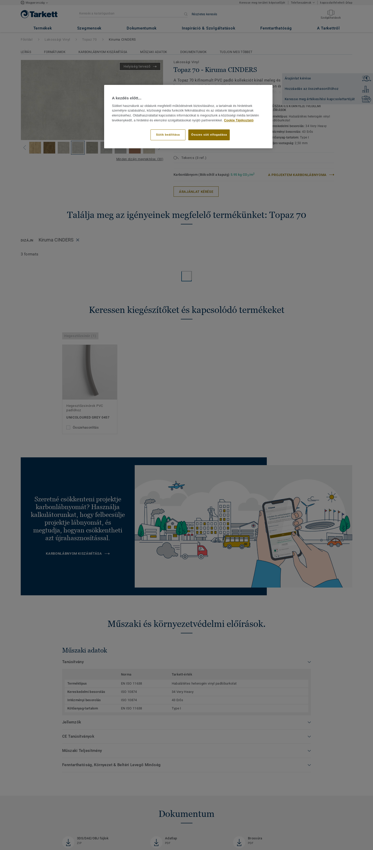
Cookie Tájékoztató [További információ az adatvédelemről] (239, 120)
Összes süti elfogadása (209, 134)
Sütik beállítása (168, 134)
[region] (188, 116)
